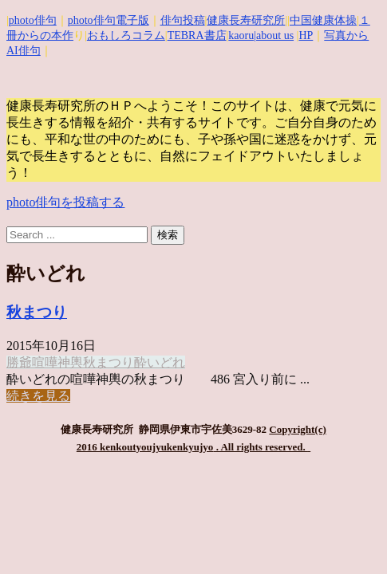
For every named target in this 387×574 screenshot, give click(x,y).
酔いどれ (159, 362)
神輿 (70, 362)
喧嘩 (44, 362)
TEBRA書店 (197, 35)
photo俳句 (33, 20)
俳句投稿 (182, 20)
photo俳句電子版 (108, 20)
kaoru (241, 35)
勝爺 (19, 362)
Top (349, 536)
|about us (274, 35)
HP (305, 35)
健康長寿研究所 (246, 20)
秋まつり (36, 312)
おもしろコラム (126, 35)
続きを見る (38, 396)
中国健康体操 (323, 20)
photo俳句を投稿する (65, 202)
